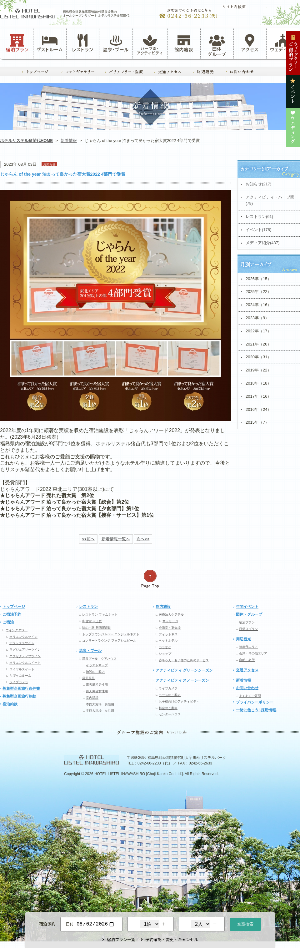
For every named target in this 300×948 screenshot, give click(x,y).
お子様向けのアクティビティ (179, 701)
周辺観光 (243, 639)
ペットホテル (168, 640)
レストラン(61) (259, 216)
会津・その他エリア (253, 653)
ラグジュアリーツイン (25, 649)
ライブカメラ (18, 682)
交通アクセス (247, 670)
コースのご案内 (170, 695)
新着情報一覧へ (116, 539)
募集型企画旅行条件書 (21, 688)
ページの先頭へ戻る (150, 578)
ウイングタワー (17, 630)
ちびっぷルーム (20, 675)
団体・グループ (249, 614)
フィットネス (168, 634)
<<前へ (88, 539)
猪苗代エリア (248, 646)
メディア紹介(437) (262, 242)
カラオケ (165, 647)
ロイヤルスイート (21, 669)
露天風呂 (88, 678)
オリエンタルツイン (23, 636)
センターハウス (170, 714)
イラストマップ (97, 665)
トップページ (13, 606)
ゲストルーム (50, 43)
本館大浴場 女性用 (100, 710)
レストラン (82, 43)
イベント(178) (258, 229)
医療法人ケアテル (171, 614)
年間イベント (247, 606)
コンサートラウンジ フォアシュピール (109, 640)
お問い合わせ (247, 688)
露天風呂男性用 (97, 684)
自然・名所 (247, 660)
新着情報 (69, 140)
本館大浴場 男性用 (100, 704)
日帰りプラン (248, 629)
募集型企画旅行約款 (19, 696)
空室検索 (245, 923)
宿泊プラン (17, 43)
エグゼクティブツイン (25, 656)
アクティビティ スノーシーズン (182, 680)
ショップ (165, 653)
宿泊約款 (10, 704)
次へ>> (143, 539)
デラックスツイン (21, 643)
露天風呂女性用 (97, 691)
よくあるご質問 (250, 696)
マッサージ (170, 621)
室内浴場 (92, 697)
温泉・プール (116, 43)
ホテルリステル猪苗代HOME (26, 140)
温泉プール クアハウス (99, 658)
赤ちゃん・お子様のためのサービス (184, 660)
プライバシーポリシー (254, 702)
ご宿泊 (8, 622)
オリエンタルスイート (25, 662)
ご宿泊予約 (11, 614)
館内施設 (183, 43)
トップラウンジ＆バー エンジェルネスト (110, 634)
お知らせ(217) (258, 184)
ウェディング (283, 43)
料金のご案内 (168, 708)
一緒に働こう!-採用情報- (256, 710)
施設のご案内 (95, 671)
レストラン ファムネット (100, 614)
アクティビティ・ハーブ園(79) (270, 200)
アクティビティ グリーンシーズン (184, 670)
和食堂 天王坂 (92, 621)
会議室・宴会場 (170, 627)
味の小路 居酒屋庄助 (96, 627)
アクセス (250, 43)
